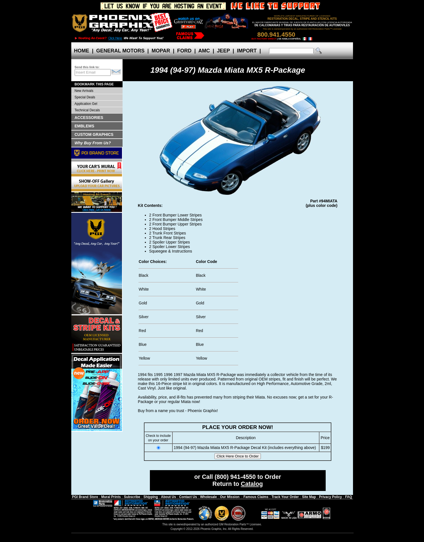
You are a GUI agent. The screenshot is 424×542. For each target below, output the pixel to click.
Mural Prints (111, 497)
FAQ (348, 497)
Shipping (150, 497)
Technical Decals (87, 110)
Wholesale (208, 497)
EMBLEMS (84, 126)
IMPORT (246, 51)
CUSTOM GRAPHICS (94, 134)
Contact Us (188, 497)
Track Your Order (285, 497)
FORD (184, 51)
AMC (204, 51)
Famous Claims (255, 497)
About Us (168, 497)
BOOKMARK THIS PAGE (94, 84)
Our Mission (229, 497)
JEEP (223, 51)
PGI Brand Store (85, 497)
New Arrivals (84, 91)
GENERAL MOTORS (120, 51)
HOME (81, 51)
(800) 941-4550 (235, 477)
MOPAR (161, 51)
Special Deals (85, 97)
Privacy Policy (330, 497)
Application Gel (86, 104)
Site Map (309, 497)
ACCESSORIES (89, 117)
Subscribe (132, 497)
